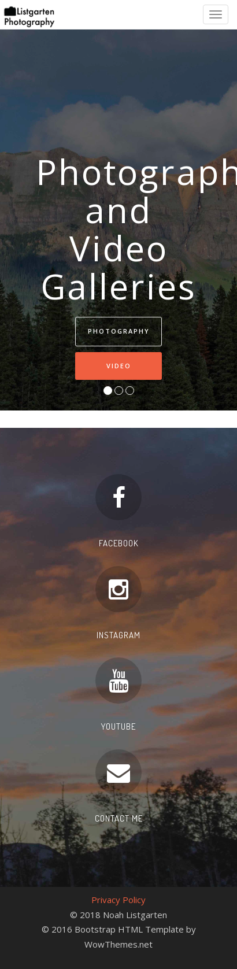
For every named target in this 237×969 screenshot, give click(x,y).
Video (118, 365)
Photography (118, 331)
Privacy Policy (118, 899)
